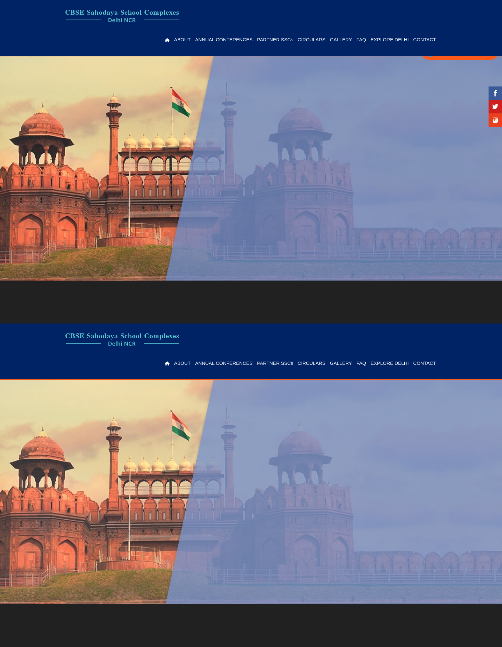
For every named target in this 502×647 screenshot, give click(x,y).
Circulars (312, 39)
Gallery (341, 39)
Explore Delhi (389, 39)
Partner (275, 39)
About (182, 39)
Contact (424, 39)
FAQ (361, 39)
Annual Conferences (223, 39)
